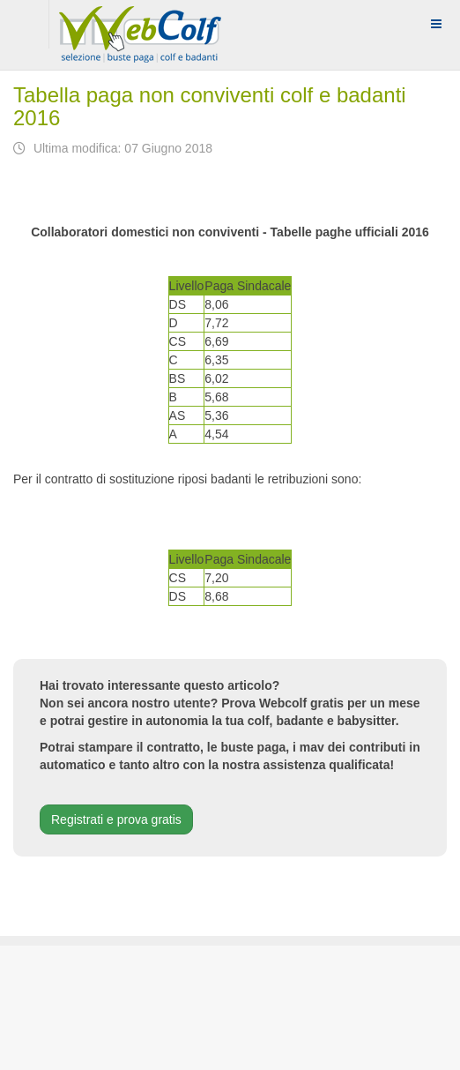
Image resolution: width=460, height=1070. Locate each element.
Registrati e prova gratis (116, 819)
